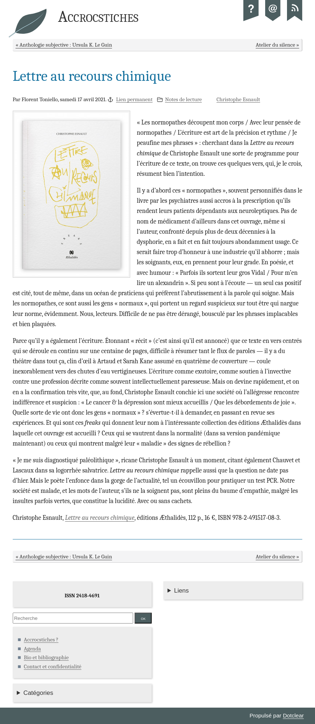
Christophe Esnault (238, 99)
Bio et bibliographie (46, 657)
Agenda (32, 648)
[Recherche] (73, 618)
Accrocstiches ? (41, 639)
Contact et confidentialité (52, 666)
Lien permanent (134, 99)
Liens (181, 590)
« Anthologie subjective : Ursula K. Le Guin (64, 44)
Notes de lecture (183, 99)
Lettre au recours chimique (100, 517)
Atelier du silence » (277, 44)
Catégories (38, 692)
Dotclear (293, 715)
